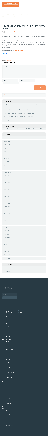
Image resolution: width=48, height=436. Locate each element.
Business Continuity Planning (10, 359)
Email (21, 80)
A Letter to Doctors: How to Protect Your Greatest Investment (18, 116)
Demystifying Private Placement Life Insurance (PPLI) (17, 120)
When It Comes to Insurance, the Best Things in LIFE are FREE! (19, 113)
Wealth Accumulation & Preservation (9, 343)
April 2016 (6, 227)
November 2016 (7, 203)
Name (5, 80)
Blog (5, 268)
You (3, 308)
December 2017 (8, 175)
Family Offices (9, 316)
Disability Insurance (9, 399)
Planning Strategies (6, 339)
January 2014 (7, 251)
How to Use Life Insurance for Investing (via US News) (23, 27)
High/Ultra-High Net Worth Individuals (10, 312)
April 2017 (6, 192)
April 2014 (6, 244)
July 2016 (6, 217)
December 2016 (7, 199)
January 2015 (7, 237)
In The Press (8, 421)
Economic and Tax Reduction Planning (10, 378)
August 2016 (7, 213)
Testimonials (8, 418)
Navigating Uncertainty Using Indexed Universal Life (16, 109)
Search (7, 95)
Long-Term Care (11, 394)
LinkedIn (21, 312)
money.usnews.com (19, 50)
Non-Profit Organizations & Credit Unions (9, 335)
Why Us (7, 410)
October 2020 (7, 141)
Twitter (21, 308)
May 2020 (6, 155)
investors (9, 37)
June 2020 (6, 151)
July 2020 (6, 148)
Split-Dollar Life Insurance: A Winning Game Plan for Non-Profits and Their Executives (21, 105)
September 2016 (8, 210)
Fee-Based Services (10, 384)
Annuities (9, 403)
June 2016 (6, 220)
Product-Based (9, 387)
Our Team (8, 414)
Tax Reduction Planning (10, 373)
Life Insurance (10, 391)
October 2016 (7, 206)
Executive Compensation (10, 368)
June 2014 (6, 241)
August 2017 (7, 186)
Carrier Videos (9, 425)
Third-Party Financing (8, 353)
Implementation (5, 381)
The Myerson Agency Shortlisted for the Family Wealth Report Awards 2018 (25, 128)
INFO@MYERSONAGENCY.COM (10, 288)
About (3, 408)
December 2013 (7, 254)
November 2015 (7, 230)
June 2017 (6, 189)
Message (5, 66)
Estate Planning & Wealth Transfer (10, 348)
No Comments (25, 31)
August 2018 (7, 165)
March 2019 (6, 161)
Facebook (22, 310)
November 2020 (8, 137)
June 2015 (6, 234)
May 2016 (6, 223)
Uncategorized (8, 60)
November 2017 (8, 179)
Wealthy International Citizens (9, 325)
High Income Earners (10, 320)
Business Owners (10, 330)
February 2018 (7, 172)
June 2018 (6, 168)
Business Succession (10, 363)
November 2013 (7, 258)
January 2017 (7, 196)
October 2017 (7, 182)
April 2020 (6, 158)
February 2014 (7, 248)
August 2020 (7, 144)
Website (6, 83)
